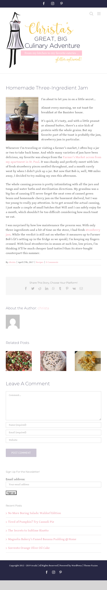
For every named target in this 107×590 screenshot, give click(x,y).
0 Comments (52, 262)
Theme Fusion (91, 565)
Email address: (15, 479)
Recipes (39, 262)
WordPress (77, 565)
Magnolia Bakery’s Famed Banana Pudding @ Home (42, 539)
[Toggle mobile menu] (99, 14)
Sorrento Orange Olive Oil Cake (29, 548)
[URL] (53, 440)
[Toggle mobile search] (91, 14)
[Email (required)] (53, 432)
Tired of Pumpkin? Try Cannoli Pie (31, 522)
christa (12, 262)
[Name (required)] (53, 425)
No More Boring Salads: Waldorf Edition (34, 513)
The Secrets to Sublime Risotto (28, 530)
